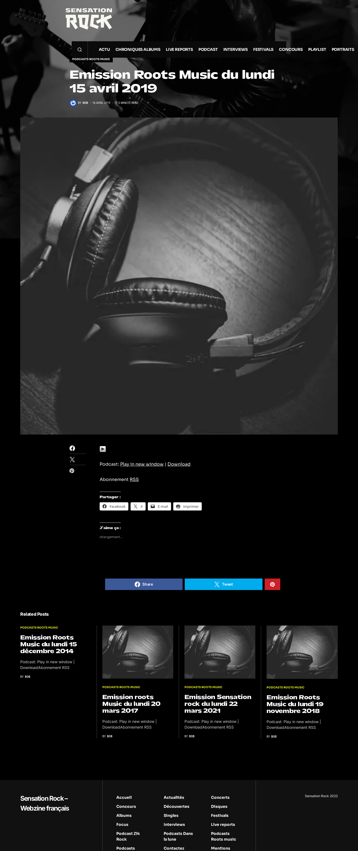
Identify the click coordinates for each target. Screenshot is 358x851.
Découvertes (176, 806)
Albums (124, 815)
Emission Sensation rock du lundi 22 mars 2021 (217, 704)
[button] (79, 49)
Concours (126, 806)
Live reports (223, 824)
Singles (171, 815)
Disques (219, 806)
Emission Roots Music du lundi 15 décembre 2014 (48, 644)
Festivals (220, 815)
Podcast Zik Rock (128, 836)
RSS (134, 479)
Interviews (174, 824)
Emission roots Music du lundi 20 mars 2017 (131, 704)
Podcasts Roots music (91, 59)
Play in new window (142, 464)
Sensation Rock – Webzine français (44, 803)
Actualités (174, 797)
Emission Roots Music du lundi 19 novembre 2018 (295, 704)
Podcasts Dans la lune (178, 836)
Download (179, 464)
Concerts (220, 797)
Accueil (124, 797)
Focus (122, 824)
